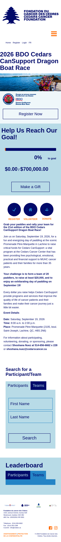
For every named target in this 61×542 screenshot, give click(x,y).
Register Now (30, 114)
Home (8, 43)
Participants (18, 385)
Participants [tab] (18, 475)
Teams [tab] (38, 475)
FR (30, 43)
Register (16, 43)
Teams (38, 385)
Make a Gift (30, 187)
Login (24, 43)
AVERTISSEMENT (10, 534)
